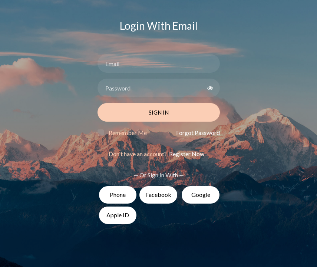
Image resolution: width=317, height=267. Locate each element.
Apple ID (117, 214)
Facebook (158, 194)
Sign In (159, 112)
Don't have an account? (156, 153)
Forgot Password (198, 132)
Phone (118, 194)
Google (200, 194)
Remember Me (128, 132)
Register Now (186, 153)
